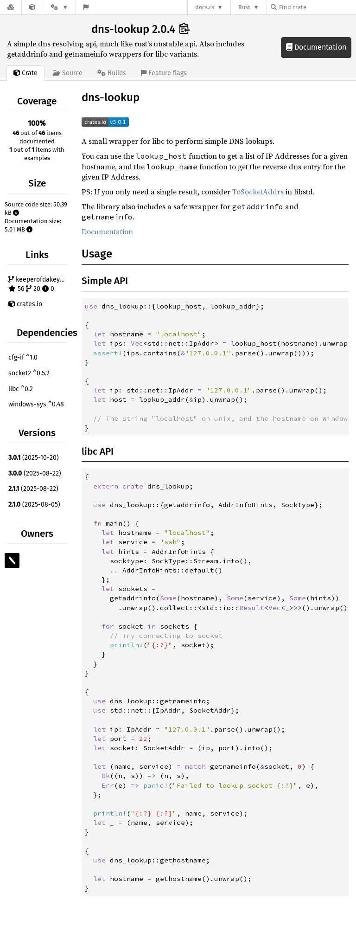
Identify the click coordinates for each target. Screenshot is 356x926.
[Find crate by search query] (317, 7)
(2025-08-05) (34, 504)
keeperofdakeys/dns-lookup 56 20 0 (39, 284)
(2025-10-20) (33, 458)
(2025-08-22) (34, 473)
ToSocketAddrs (258, 191)
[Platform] (59, 7)
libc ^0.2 (20, 389)
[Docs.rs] (10, 7)
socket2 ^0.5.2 (29, 373)
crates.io (25, 304)
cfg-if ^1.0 (23, 357)
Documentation (316, 47)
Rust (244, 7)
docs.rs (204, 7)
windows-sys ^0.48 (36, 404)
